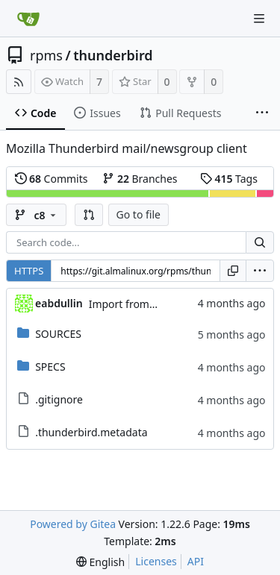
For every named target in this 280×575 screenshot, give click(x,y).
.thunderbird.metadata (91, 432)
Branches (139, 179)
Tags (229, 179)
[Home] (28, 18)
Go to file (138, 214)
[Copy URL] (233, 271)
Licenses (156, 561)
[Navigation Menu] (259, 18)
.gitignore (59, 399)
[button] (89, 215)
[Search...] (260, 242)
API (195, 561)
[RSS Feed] (18, 81)
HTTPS (28, 270)
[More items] (262, 113)
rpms (46, 55)
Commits (51, 179)
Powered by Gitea (73, 524)
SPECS (50, 366)
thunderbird (112, 55)
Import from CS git (134, 304)
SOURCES (58, 334)
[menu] (260, 271)
